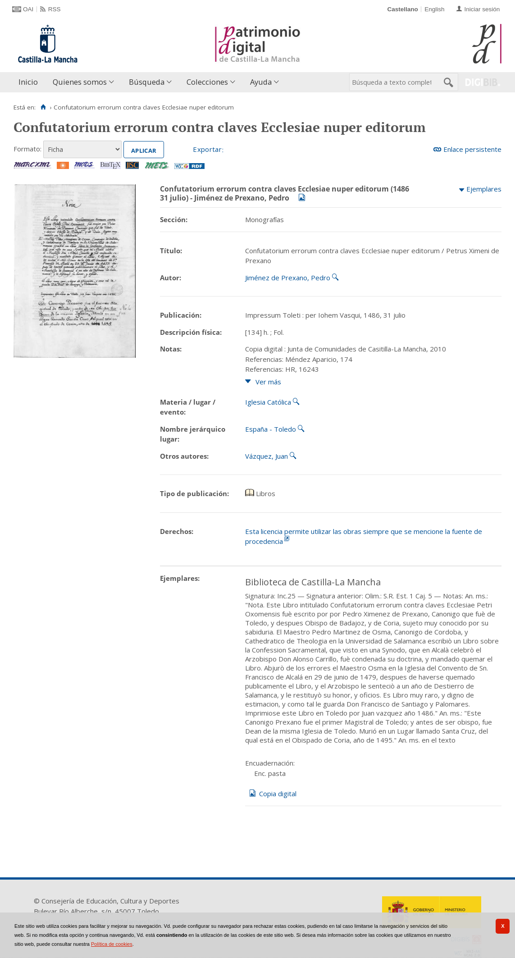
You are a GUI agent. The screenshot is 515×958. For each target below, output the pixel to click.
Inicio (28, 82)
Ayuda (261, 82)
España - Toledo (270, 428)
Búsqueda (146, 82)
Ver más (268, 381)
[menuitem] (30, 82)
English (434, 9)
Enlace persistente (472, 149)
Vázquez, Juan (266, 456)
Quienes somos (80, 82)
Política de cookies (111, 944)
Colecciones (207, 82)
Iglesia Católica (268, 401)
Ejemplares (483, 188)
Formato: (27, 148)
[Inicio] (43, 107)
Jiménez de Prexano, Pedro (287, 277)
